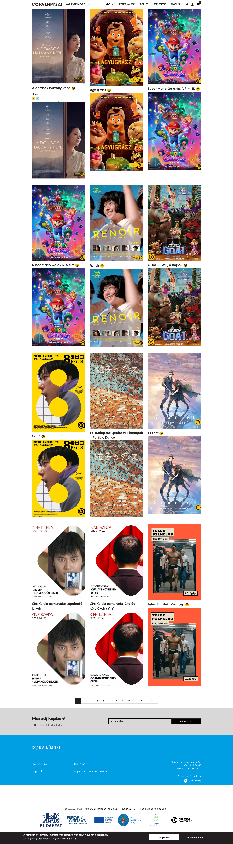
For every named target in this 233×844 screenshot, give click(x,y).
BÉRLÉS (144, 4)
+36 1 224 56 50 (192, 765)
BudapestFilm (128, 808)
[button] (194, 4)
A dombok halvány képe (51, 88)
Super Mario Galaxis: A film (53, 265)
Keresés (188, 4)
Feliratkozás (186, 721)
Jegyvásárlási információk (90, 771)
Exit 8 (36, 436)
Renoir (94, 265)
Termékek (160, 4)
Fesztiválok (127, 4)
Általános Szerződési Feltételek (101, 808)
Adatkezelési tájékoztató (153, 808)
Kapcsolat (38, 771)
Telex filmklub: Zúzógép (166, 604)
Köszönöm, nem (194, 837)
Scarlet (153, 433)
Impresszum (39, 764)
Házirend (79, 764)
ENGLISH (176, 4)
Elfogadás (164, 837)
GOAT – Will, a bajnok (165, 265)
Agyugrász (98, 90)
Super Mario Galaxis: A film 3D (171, 89)
